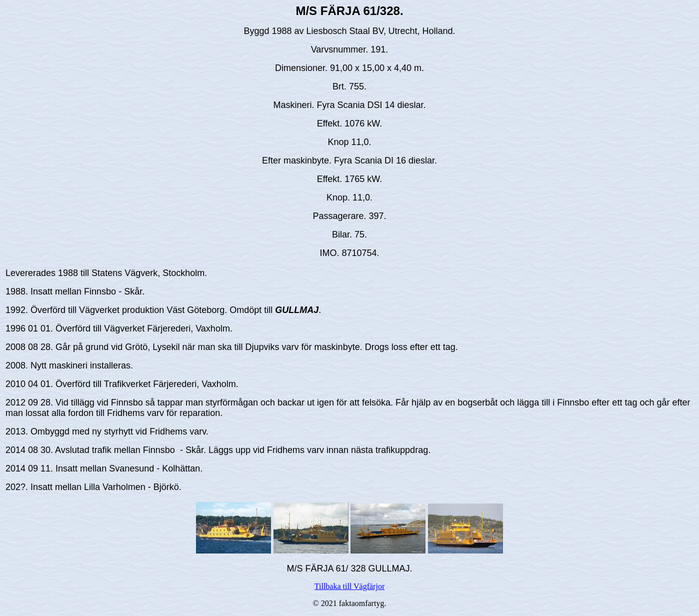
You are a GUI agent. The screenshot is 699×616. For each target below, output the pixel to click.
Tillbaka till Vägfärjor (349, 586)
